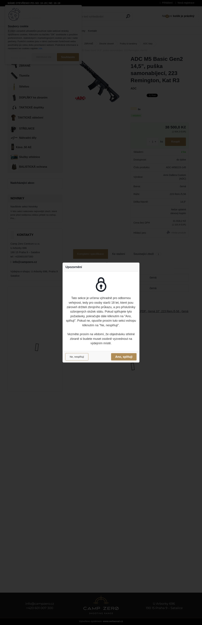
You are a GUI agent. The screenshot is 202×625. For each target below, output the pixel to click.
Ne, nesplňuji (77, 356)
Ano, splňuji (123, 356)
